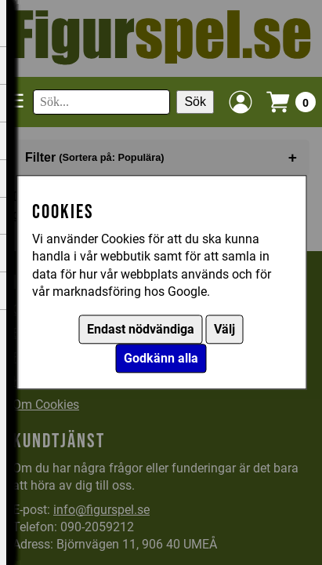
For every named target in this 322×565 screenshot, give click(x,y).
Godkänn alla (161, 359)
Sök (195, 101)
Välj (224, 330)
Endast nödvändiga (140, 330)
